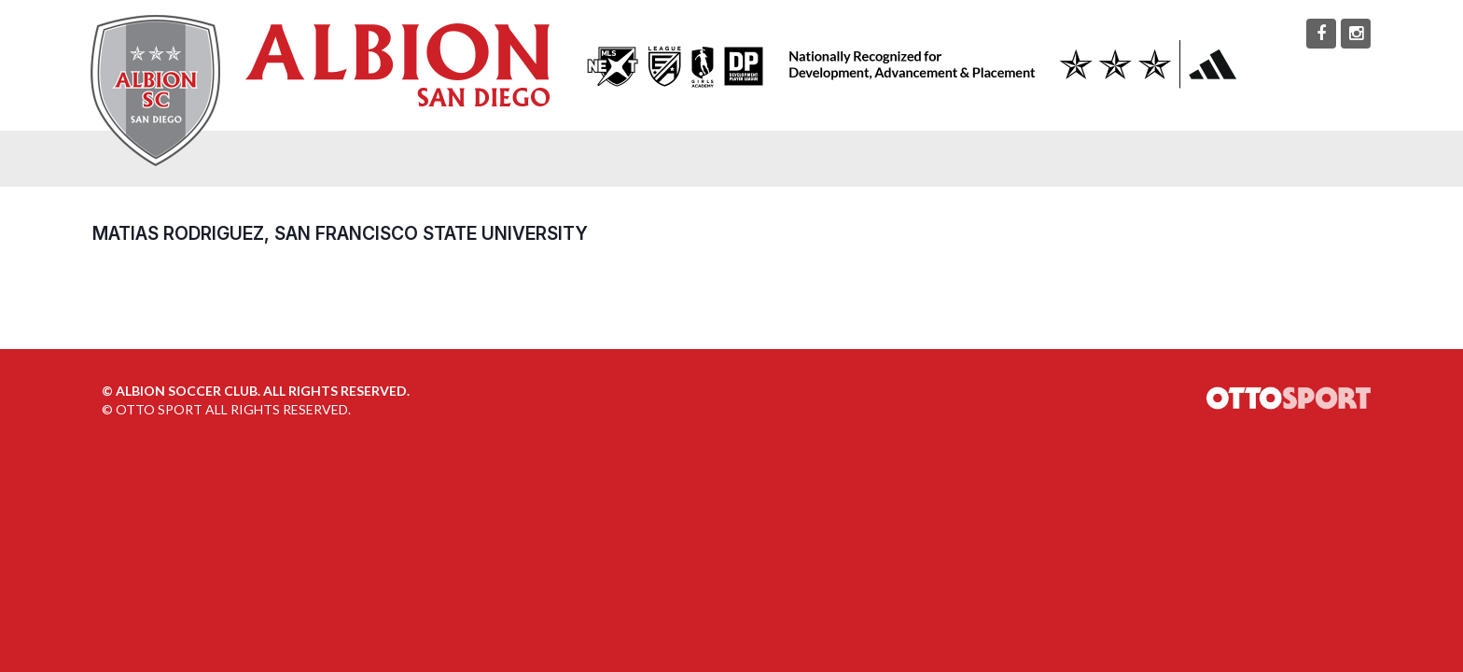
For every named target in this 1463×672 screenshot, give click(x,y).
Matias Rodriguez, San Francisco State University (340, 233)
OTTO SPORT (159, 409)
